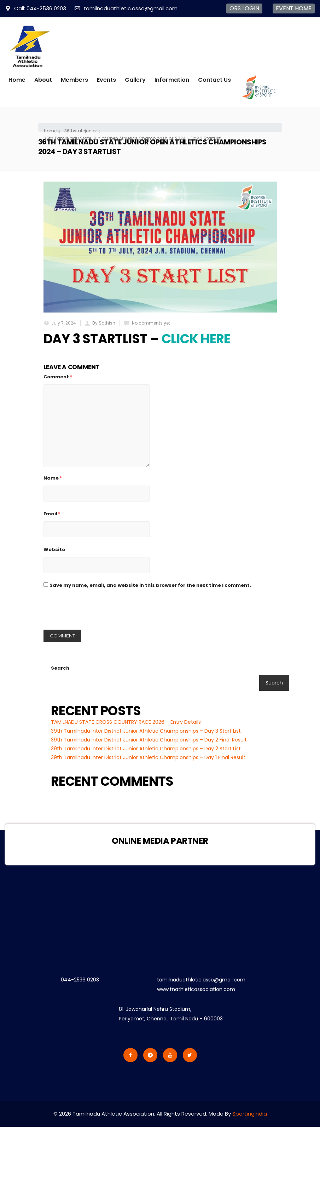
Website (54, 549)
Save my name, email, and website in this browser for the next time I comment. (150, 585)
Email (51, 513)
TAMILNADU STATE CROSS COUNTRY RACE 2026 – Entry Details (126, 722)
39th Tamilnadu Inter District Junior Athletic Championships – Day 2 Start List (146, 748)
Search (60, 668)
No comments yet (151, 323)
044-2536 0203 (80, 979)
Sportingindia (249, 1113)
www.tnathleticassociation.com (196, 989)
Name (52, 478)
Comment (57, 376)
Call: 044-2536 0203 (35, 8)
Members (74, 80)
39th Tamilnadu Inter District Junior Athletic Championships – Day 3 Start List (146, 730)
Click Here (196, 339)
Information (172, 80)
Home (16, 80)
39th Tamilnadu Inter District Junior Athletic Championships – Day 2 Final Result (149, 739)
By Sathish (103, 323)
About (43, 80)
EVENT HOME (294, 8)
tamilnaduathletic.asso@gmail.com (126, 8)
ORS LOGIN (244, 8)
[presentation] (97, 612)
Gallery (135, 80)
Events (106, 80)
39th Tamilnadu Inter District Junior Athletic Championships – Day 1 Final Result (148, 757)
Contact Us (214, 80)
